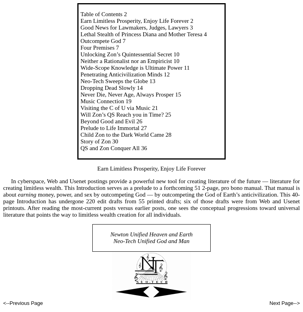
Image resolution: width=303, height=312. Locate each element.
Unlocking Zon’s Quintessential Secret (126, 54)
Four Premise (96, 48)
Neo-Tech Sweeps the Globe (114, 81)
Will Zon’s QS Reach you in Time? (122, 114)
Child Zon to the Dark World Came (122, 135)
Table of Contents (101, 14)
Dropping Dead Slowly (107, 88)
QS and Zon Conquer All (110, 148)
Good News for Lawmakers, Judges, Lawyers (134, 27)
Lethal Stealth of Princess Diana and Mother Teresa (141, 34)
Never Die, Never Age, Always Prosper (127, 94)
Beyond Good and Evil (107, 121)
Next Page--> (284, 303)
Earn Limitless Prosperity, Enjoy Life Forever (134, 21)
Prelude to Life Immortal (110, 128)
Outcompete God (100, 41)
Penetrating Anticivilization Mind (120, 74)
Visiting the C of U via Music (115, 108)
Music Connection (102, 101)
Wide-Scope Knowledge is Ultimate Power (131, 68)
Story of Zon (95, 141)
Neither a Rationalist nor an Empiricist (126, 61)
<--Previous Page (23, 303)
